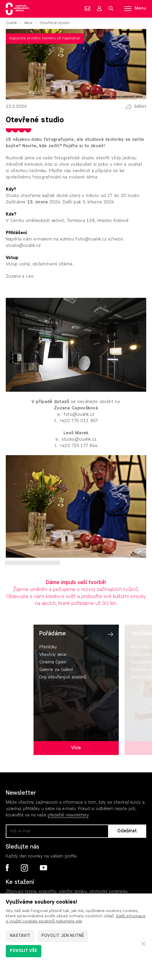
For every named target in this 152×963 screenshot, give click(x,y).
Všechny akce (52, 655)
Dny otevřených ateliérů (62, 677)
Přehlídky (48, 647)
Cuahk (11, 23)
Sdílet (140, 107)
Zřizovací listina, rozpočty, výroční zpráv (45, 892)
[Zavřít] (143, 943)
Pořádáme (52, 634)
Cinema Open (52, 662)
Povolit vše (23, 951)
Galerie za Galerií (56, 670)
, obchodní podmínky (107, 892)
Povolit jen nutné (62, 936)
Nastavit (20, 936)
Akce (28, 23)
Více (76, 748)
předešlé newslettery (68, 815)
